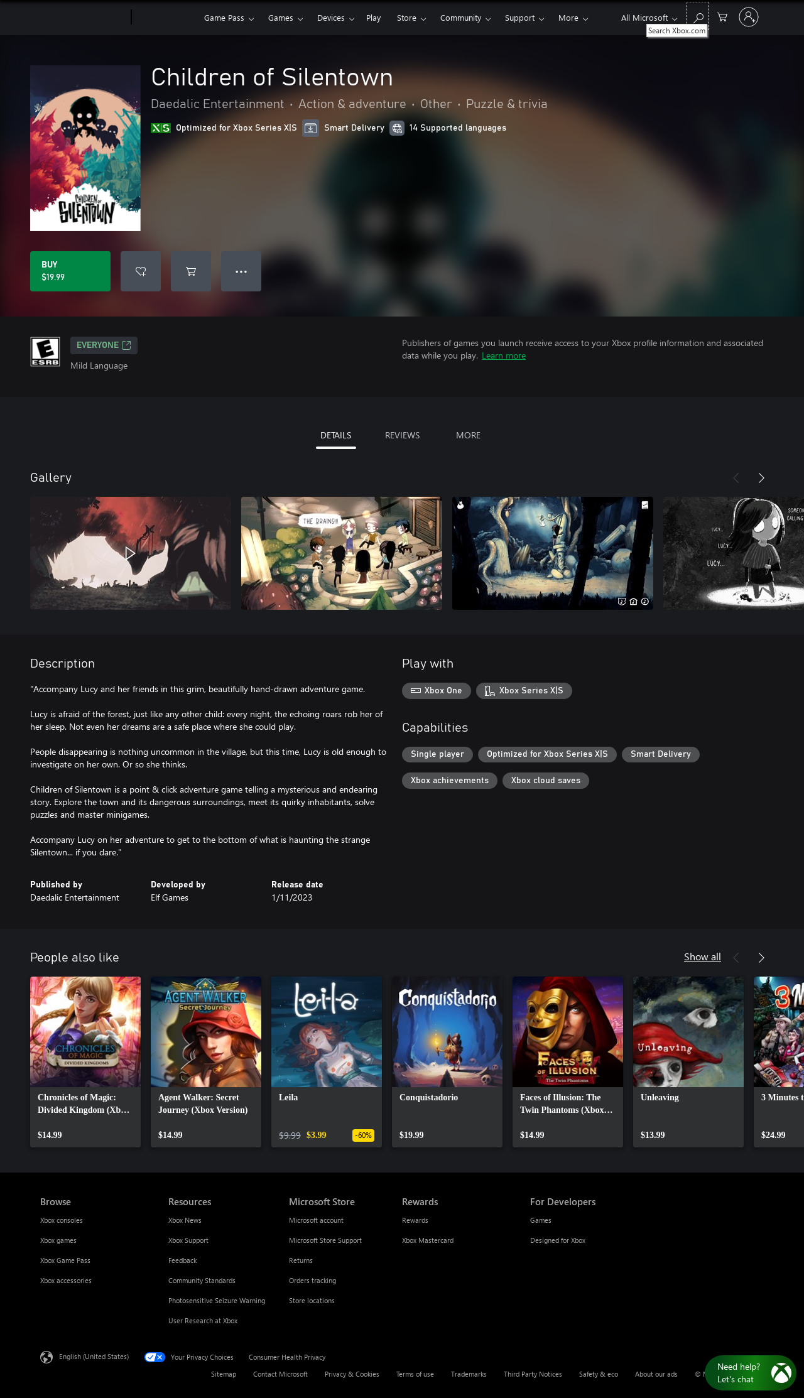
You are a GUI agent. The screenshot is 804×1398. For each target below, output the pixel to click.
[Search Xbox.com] (698, 16)
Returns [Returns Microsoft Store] (301, 1260)
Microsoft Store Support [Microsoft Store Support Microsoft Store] (325, 1240)
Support (520, 17)
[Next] (761, 478)
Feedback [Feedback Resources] (182, 1260)
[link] (85, 1062)
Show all (702, 956)
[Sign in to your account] (749, 17)
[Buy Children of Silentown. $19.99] (70, 271)
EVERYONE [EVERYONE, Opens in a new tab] (104, 345)
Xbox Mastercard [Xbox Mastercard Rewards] (428, 1240)
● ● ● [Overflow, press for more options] (241, 271)
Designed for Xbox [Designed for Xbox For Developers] (557, 1240)
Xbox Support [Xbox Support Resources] (188, 1240)
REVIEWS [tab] (402, 435)
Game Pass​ (224, 17)
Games (280, 17)
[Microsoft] (83, 18)
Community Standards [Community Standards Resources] (202, 1280)
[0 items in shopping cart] (722, 16)
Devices (331, 17)
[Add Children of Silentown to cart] (191, 271)
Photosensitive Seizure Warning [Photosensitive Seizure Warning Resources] (216, 1300)
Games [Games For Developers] (540, 1220)
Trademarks (469, 1374)
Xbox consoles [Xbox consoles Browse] (61, 1220)
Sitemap (223, 1374)
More (568, 17)
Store (406, 17)
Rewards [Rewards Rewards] (415, 1220)
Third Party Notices (533, 1374)
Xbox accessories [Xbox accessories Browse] (66, 1280)
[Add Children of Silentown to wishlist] (141, 271)
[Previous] (736, 478)
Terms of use (415, 1374)
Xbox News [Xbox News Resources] (185, 1220)
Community (460, 17)
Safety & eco (598, 1374)
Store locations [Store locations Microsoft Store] (312, 1300)
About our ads (656, 1374)
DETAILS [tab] (335, 435)
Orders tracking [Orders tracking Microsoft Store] (312, 1280)
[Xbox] (166, 18)
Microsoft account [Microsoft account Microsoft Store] (316, 1220)
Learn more (504, 355)
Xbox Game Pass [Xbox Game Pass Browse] (65, 1260)
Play (373, 17)
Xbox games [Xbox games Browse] (58, 1240)
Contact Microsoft (280, 1374)
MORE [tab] (468, 435)
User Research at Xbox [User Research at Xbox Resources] (202, 1320)
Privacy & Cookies (352, 1374)
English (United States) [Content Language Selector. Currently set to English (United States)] (94, 1356)
